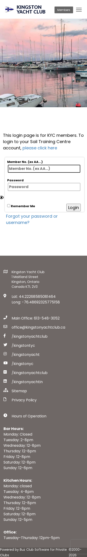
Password (43, 184)
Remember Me (21, 206)
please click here (40, 148)
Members (63, 10)
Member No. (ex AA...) (43, 166)
